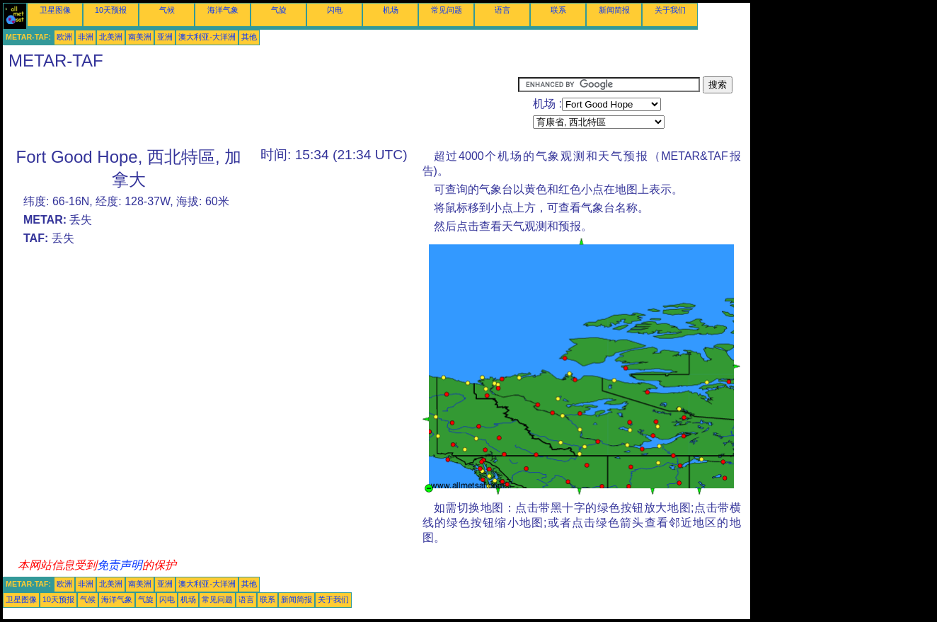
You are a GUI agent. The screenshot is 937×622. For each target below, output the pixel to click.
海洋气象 (222, 10)
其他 (249, 37)
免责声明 (119, 565)
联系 (558, 10)
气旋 (279, 10)
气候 (167, 10)
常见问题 (446, 10)
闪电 (335, 10)
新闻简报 (614, 10)
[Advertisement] (260, 108)
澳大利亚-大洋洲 (207, 37)
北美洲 (110, 37)
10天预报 (111, 10)
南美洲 (139, 37)
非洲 (85, 37)
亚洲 (165, 37)
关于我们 (670, 10)
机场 (390, 10)
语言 (502, 10)
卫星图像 (55, 10)
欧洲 (64, 37)
